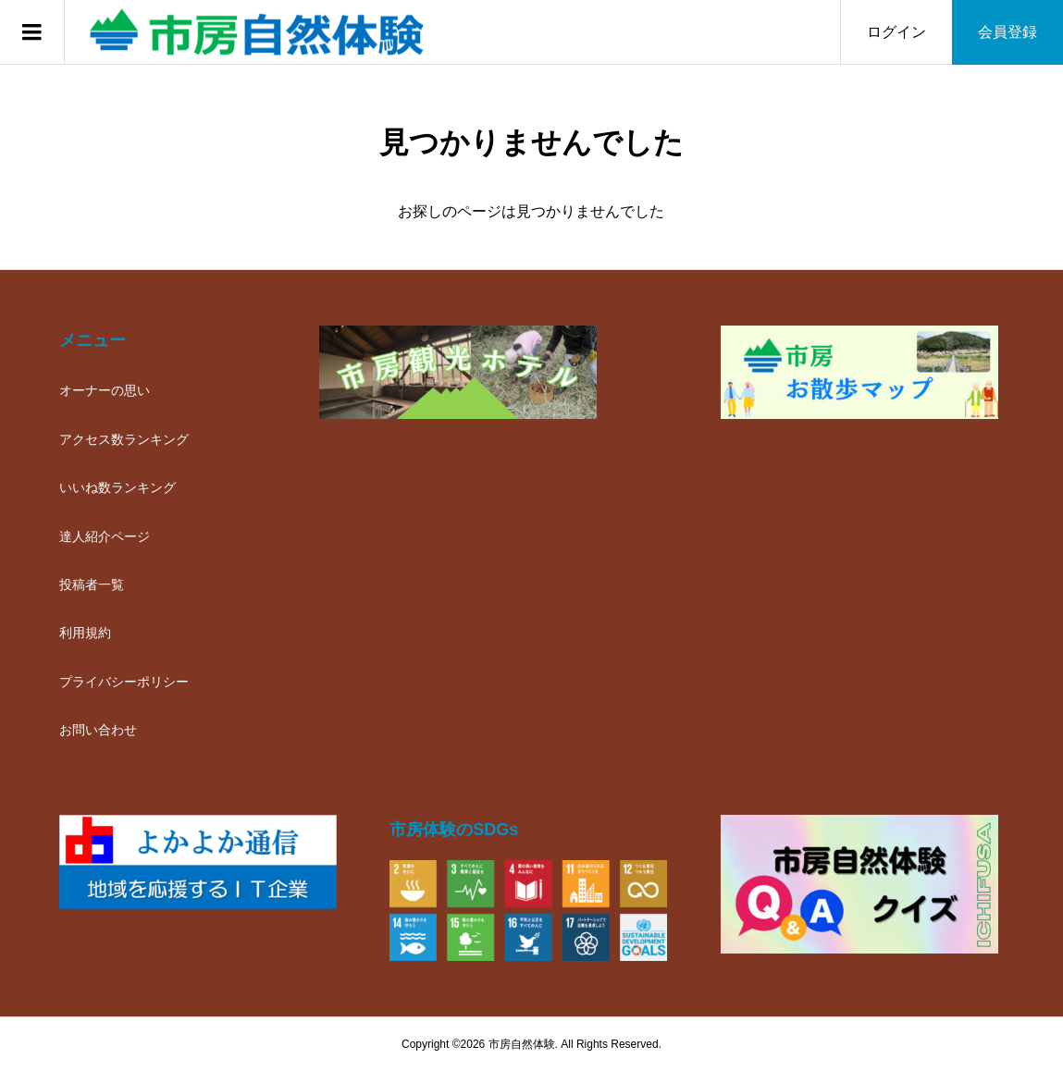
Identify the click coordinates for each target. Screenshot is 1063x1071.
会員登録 (1007, 32)
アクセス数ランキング (124, 439)
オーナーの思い (104, 390)
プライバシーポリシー (124, 681)
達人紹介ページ (104, 536)
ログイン (896, 32)
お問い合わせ (98, 729)
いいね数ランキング (117, 487)
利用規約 (85, 632)
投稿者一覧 (91, 584)
